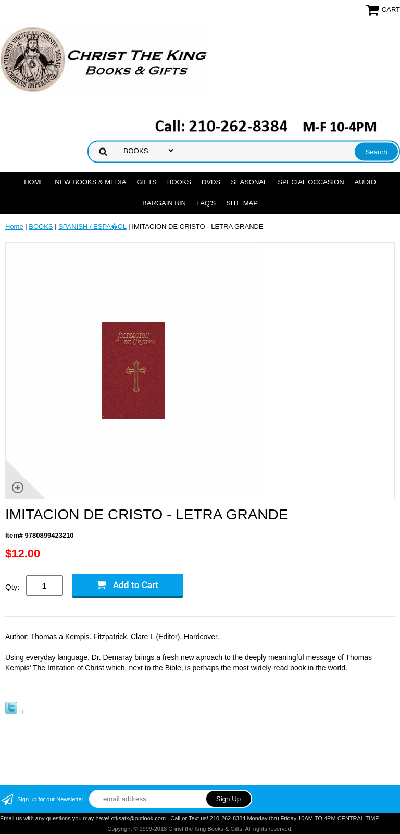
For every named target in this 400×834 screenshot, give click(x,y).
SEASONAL (249, 182)
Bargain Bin (164, 203)
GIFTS (146, 182)
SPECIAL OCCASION (311, 182)
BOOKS (179, 182)
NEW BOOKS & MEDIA (90, 182)
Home (34, 182)
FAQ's (206, 203)
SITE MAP (242, 203)
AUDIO (365, 182)
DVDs (211, 182)
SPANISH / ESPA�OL (92, 226)
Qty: (12, 586)
